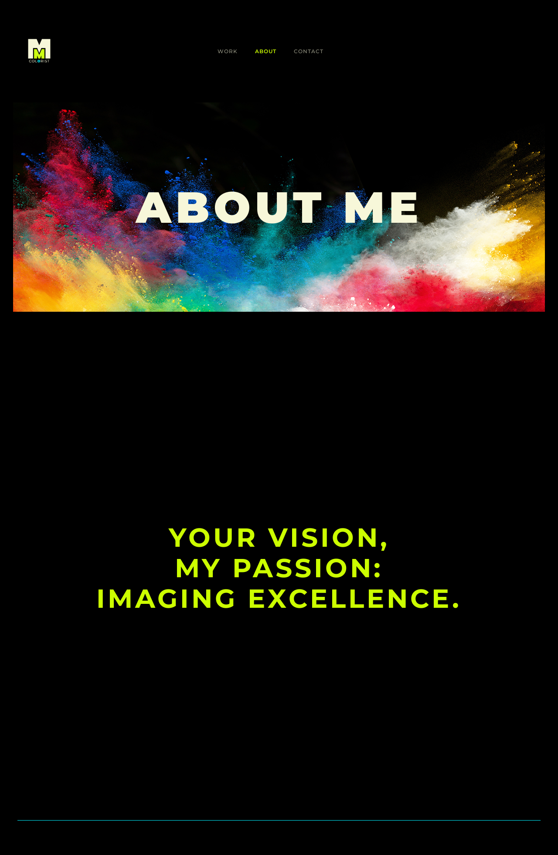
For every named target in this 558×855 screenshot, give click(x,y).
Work (228, 51)
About (265, 51)
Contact (308, 51)
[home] (39, 51)
